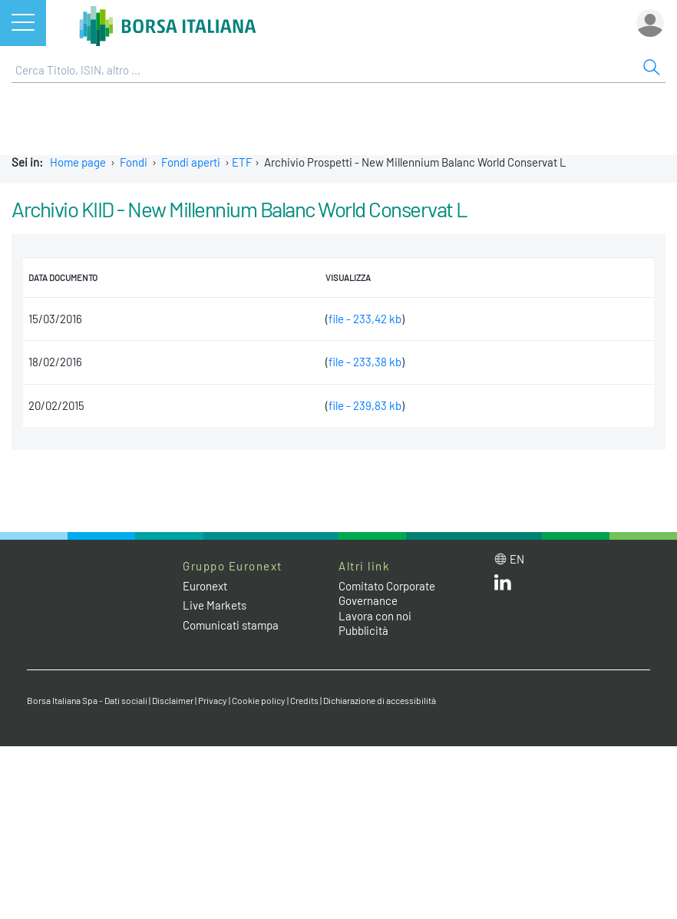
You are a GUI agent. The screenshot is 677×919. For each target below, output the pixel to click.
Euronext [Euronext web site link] (205, 586)
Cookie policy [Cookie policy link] (259, 700)
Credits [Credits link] (304, 700)
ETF (242, 162)
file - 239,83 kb (365, 405)
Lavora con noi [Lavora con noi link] (374, 616)
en (517, 559)
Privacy (212, 700)
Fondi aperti (190, 162)
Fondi (133, 162)
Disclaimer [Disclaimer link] (172, 700)
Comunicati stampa (231, 625)
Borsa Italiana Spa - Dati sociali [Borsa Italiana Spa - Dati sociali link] (87, 700)
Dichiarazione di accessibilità (379, 700)
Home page (78, 162)
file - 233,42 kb (365, 319)
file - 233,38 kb (365, 362)
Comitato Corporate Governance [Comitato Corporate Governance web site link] (386, 593)
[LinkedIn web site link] (502, 586)
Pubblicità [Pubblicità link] (363, 630)
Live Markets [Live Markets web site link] (214, 605)
